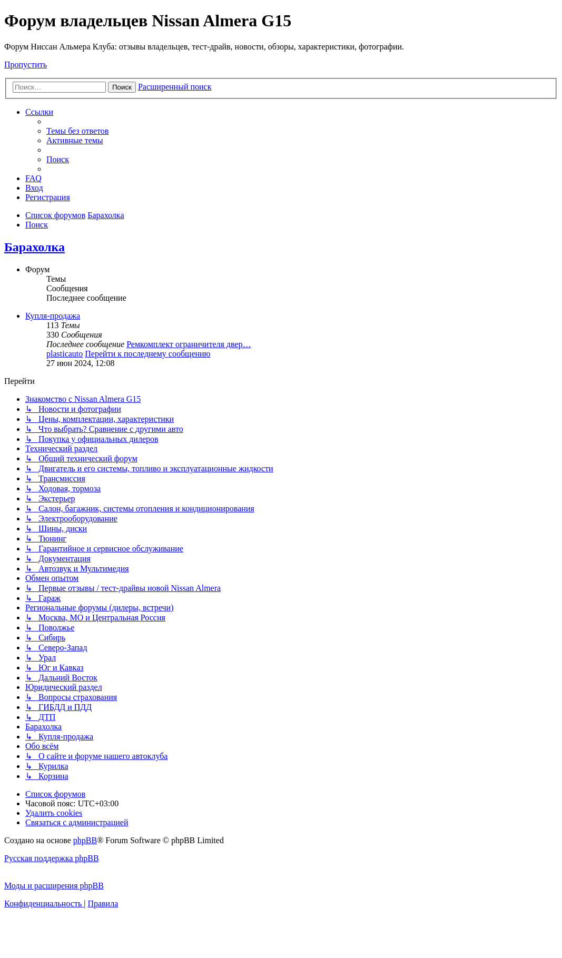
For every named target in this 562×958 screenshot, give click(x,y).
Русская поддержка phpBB (51, 858)
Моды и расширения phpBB (54, 885)
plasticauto (64, 353)
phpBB (85, 840)
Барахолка (34, 247)
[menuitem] (77, 130)
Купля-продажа (52, 315)
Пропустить (25, 64)
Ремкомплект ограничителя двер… (188, 344)
